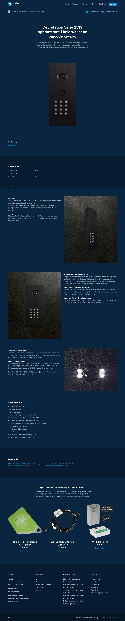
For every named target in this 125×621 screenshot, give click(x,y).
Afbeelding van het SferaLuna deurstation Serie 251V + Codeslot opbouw (60, 464)
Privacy (95, 618)
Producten (14, 12)
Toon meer (13, 187)
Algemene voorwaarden (83, 618)
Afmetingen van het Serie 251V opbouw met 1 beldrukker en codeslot (21, 464)
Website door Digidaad (109, 618)
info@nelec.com (13, 592)
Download (11, 145)
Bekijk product (25, 551)
